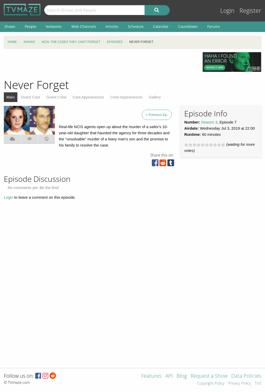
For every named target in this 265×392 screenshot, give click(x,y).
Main (10, 97)
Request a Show (209, 376)
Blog (182, 376)
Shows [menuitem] (9, 26)
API (169, 376)
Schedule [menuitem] (136, 26)
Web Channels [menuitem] (83, 26)
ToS (258, 383)
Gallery (155, 97)
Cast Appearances (88, 97)
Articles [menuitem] (112, 26)
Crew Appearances (126, 97)
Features (151, 376)
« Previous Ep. (157, 115)
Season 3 (209, 122)
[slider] (204, 145)
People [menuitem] (30, 26)
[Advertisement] (99, 63)
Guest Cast (30, 97)
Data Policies (246, 376)
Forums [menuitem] (213, 26)
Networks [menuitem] (54, 26)
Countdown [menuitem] (188, 26)
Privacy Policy (239, 383)
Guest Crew (56, 97)
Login (227, 11)
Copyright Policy (210, 383)
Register (250, 11)
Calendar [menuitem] (161, 26)
